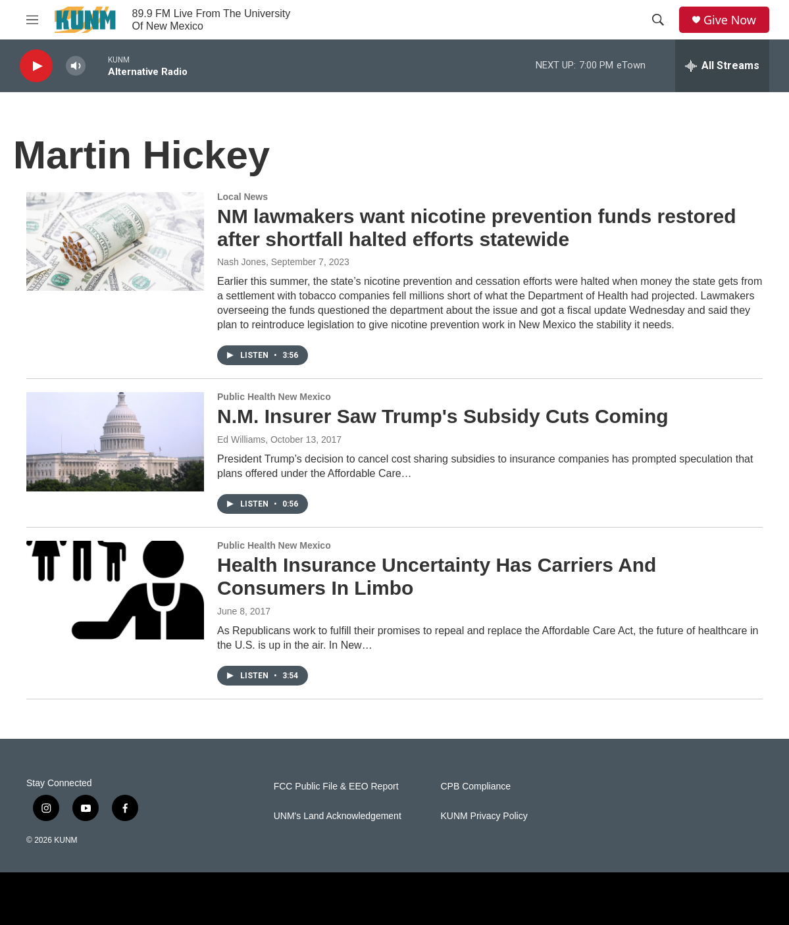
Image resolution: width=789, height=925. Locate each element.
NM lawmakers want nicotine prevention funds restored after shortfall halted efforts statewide (476, 227)
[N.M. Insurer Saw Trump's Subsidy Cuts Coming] (115, 441)
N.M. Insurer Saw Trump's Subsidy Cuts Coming (443, 416)
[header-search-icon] (658, 20)
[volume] (75, 66)
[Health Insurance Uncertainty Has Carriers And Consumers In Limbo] (115, 590)
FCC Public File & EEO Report (336, 786)
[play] (36, 66)
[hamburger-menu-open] (32, 20)
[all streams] (722, 65)
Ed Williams (241, 439)
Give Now (729, 20)
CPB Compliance (475, 786)
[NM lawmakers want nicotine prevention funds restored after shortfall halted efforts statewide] (115, 241)
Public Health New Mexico (274, 396)
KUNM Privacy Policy (483, 816)
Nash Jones (241, 262)
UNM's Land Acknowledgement (337, 816)
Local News (242, 196)
